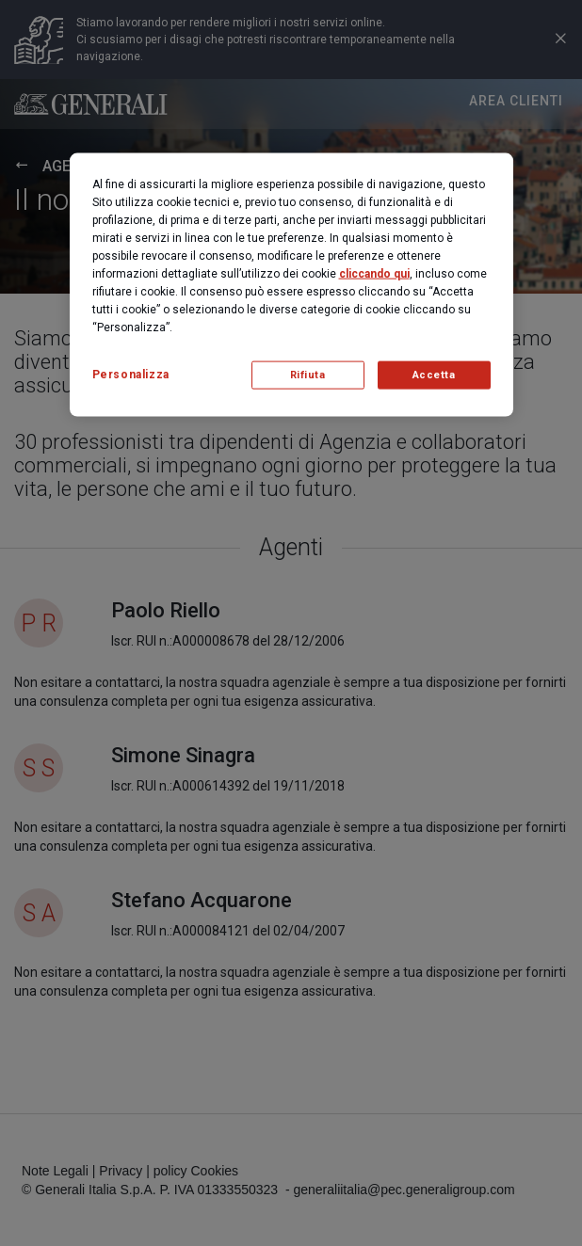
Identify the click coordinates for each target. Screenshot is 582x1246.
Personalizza (131, 373)
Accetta (434, 374)
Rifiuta (308, 374)
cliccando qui (374, 273)
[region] (291, 284)
